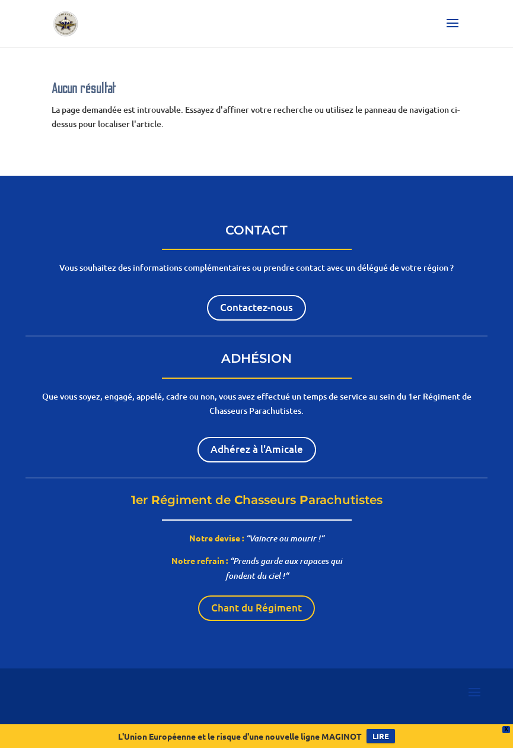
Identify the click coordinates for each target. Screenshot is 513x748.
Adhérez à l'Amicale (257, 449)
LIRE (380, 736)
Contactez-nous (256, 307)
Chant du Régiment (256, 607)
